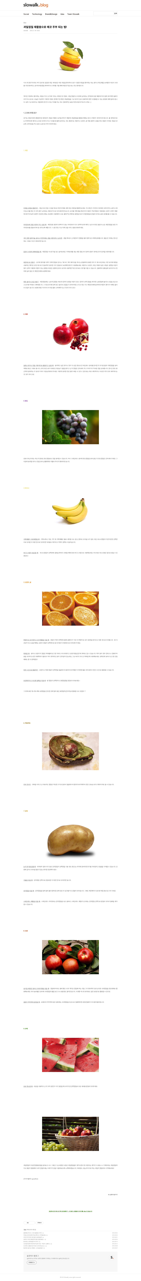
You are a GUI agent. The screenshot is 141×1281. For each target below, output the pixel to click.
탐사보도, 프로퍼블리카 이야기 (31, 1241)
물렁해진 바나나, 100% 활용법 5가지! (33, 1233)
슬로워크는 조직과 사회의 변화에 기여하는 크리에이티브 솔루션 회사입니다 (48, 1258)
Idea (62, 14)
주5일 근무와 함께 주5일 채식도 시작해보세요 (35, 1235)
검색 (115, 13)
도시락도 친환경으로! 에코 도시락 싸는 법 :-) (34, 1246)
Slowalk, (66, 1277)
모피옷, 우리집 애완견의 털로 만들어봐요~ (34, 1239)
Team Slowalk (73, 14)
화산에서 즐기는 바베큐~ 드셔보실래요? (33, 1248)
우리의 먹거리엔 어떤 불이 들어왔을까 (33, 1237)
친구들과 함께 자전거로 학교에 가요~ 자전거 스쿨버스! (37, 1243)
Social (26, 14)
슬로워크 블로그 (33, 1256)
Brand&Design (51, 14)
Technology (37, 14)
